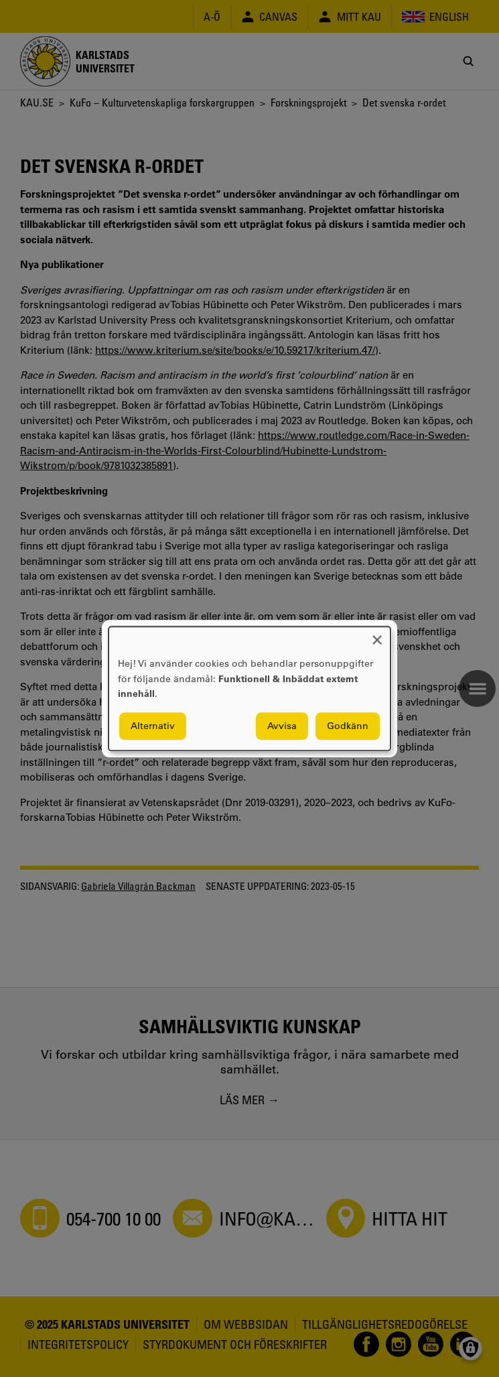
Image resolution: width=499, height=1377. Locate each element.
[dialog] (249, 688)
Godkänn (347, 726)
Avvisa (282, 726)
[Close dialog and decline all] (377, 635)
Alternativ (153, 726)
